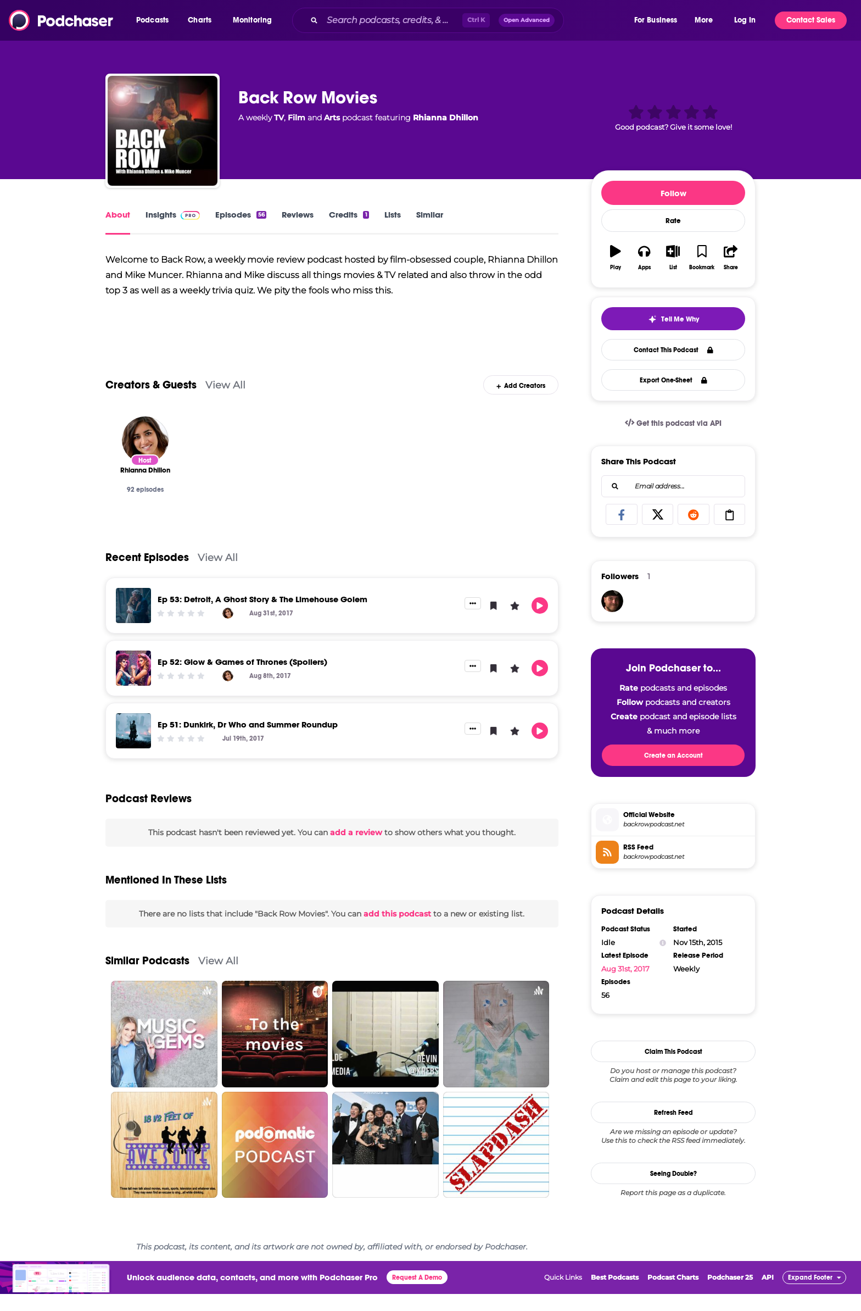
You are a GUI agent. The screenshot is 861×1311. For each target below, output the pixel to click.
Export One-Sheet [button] (673, 380)
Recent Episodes (147, 574)
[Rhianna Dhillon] (145, 457)
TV (279, 118)
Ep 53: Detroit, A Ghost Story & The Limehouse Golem (262, 616)
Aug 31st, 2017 (625, 968)
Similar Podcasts (147, 978)
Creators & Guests (151, 402)
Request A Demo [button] (417, 1294)
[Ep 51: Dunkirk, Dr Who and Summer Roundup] (133, 747)
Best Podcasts (615, 1294)
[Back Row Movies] (162, 131)
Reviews (298, 214)
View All (225, 402)
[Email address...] (673, 486)
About (117, 214)
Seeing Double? (673, 1173)
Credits (348, 214)
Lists (392, 214)
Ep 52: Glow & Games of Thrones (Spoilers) (242, 679)
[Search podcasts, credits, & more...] (392, 20)
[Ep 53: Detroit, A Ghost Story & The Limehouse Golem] (133, 622)
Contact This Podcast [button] (673, 350)
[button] (155, 20)
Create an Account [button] (673, 755)
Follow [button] (673, 193)
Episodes (240, 214)
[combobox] (462, 20)
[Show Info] (662, 942)
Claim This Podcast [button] (673, 1052)
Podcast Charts (672, 1294)
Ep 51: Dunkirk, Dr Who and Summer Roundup (248, 741)
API (768, 1294)
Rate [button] (673, 220)
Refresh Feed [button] (673, 1112)
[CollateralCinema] (612, 601)
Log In (745, 20)
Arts (332, 118)
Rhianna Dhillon (445, 118)
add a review (356, 849)
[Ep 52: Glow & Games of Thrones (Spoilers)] (133, 685)
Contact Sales (810, 20)
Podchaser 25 (730, 1294)
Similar (429, 214)
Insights (173, 214)
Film (296, 118)
